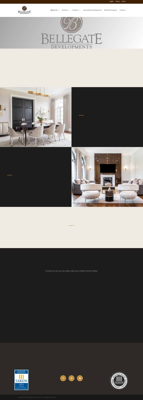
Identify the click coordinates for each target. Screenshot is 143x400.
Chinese (117, 1)
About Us (53, 10)
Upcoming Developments (92, 10)
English (112, 1)
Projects (75, 10)
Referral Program (110, 10)
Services (65, 10)
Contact (122, 10)
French (123, 1)
